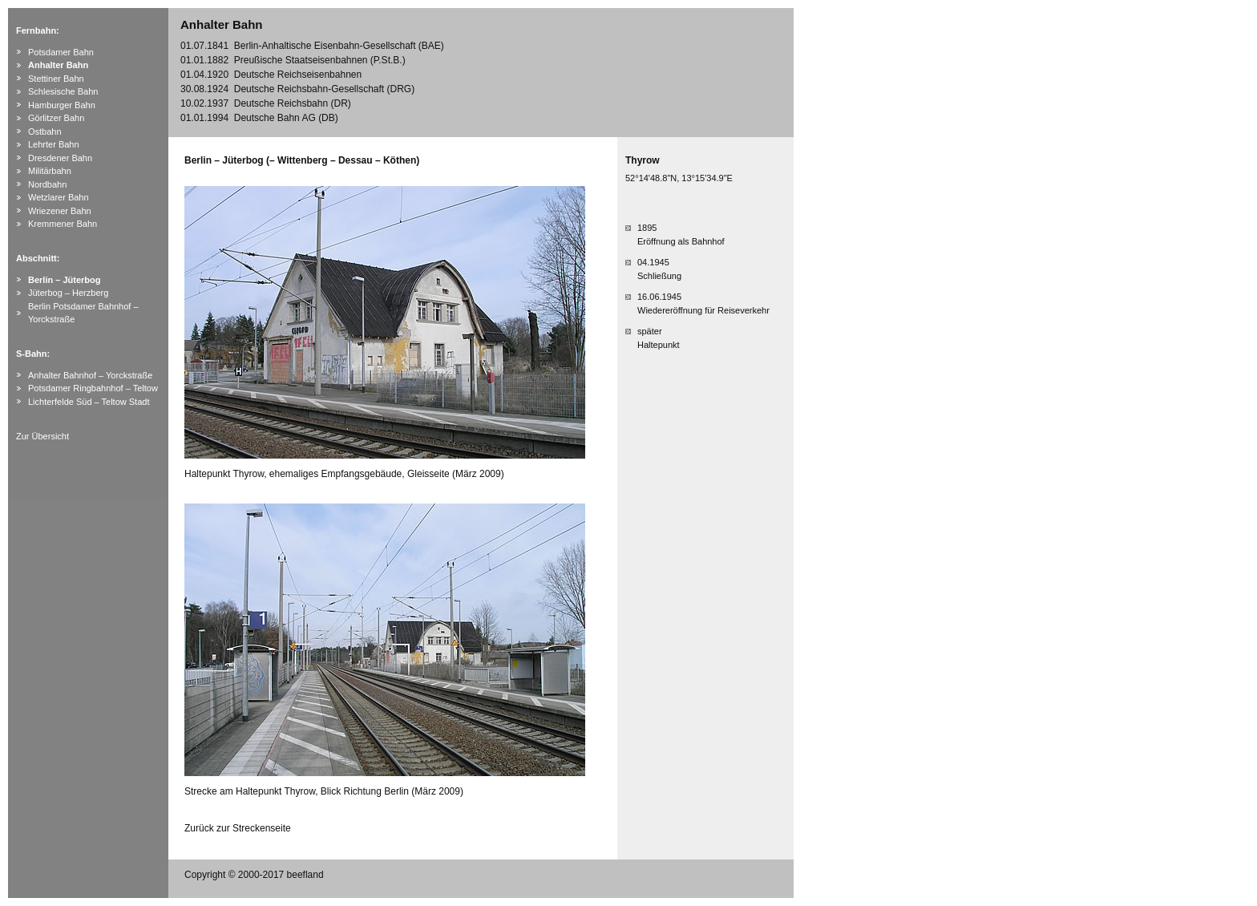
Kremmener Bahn (62, 224)
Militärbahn (49, 171)
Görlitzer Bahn (56, 118)
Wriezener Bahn (59, 211)
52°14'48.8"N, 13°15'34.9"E (679, 178)
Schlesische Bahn (63, 91)
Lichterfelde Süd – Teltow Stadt (88, 401)
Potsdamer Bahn (61, 52)
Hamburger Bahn (61, 105)
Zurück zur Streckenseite (237, 828)
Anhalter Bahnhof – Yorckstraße (90, 375)
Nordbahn (47, 184)
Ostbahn (45, 131)
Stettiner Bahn (56, 78)
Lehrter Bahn (53, 144)
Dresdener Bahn (60, 158)
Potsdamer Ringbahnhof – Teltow (93, 388)
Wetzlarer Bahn (58, 197)
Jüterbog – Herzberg (68, 292)
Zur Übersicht (42, 436)
